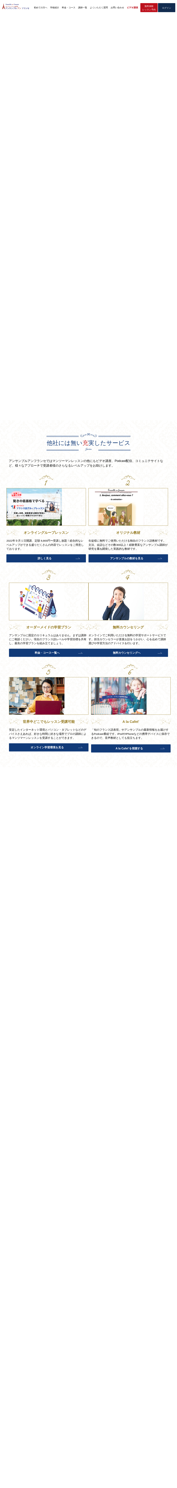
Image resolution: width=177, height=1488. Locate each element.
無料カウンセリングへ (30, 667)
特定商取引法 (76, 1480)
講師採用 (129, 1480)
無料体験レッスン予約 (149, 8)
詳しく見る (30, 565)
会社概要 (61, 1480)
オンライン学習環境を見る (87, 667)
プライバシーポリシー (97, 1480)
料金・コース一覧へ (143, 565)
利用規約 (116, 1480)
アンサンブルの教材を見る (87, 565)
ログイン (166, 8)
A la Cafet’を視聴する (143, 667)
